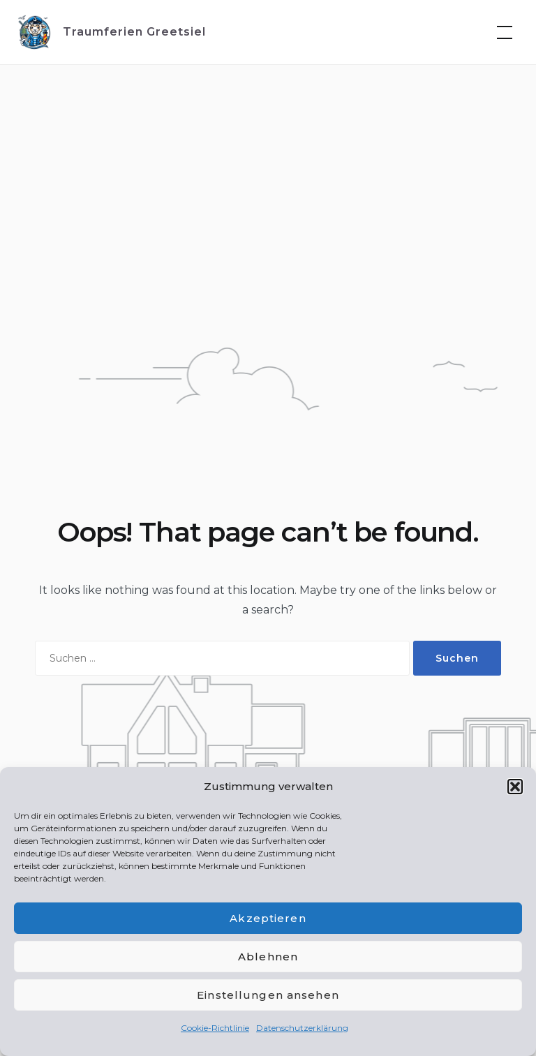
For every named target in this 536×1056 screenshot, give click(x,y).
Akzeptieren (268, 918)
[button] (515, 787)
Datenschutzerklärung (302, 1027)
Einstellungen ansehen (268, 995)
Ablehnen (268, 956)
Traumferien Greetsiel (134, 31)
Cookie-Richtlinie (215, 1027)
